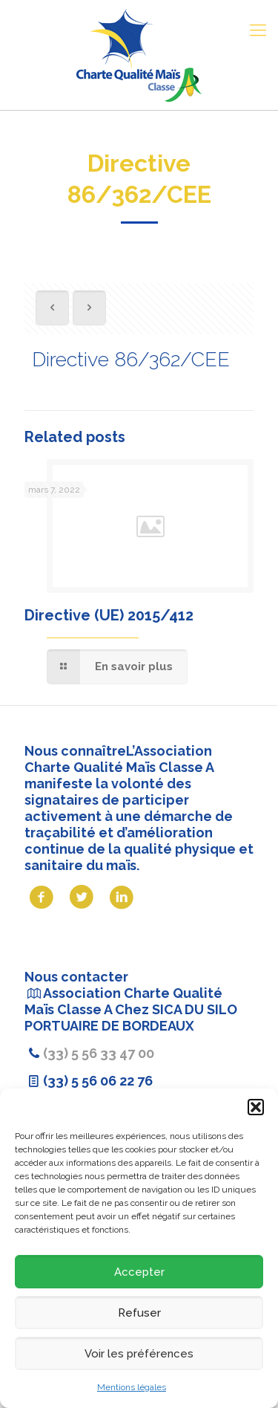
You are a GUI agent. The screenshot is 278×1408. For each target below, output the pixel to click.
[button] (255, 1107)
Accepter (139, 1272)
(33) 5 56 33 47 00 (98, 1053)
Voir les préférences (139, 1353)
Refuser (139, 1313)
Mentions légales (131, 1387)
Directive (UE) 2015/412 (108, 615)
